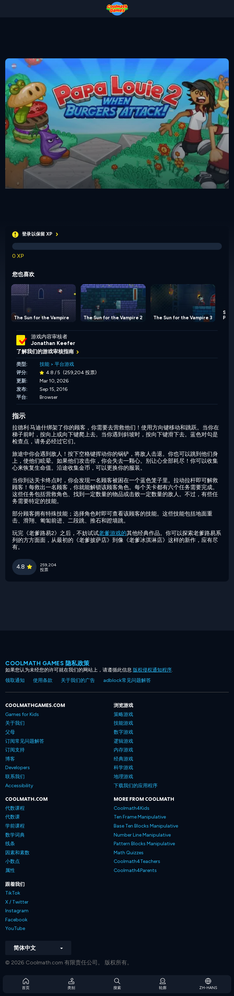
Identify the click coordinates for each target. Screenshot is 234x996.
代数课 (12, 817)
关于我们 (15, 723)
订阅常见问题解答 (24, 741)
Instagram (17, 911)
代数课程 (15, 808)
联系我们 (15, 777)
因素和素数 (17, 853)
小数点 (12, 861)
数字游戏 (123, 732)
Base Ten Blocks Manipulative (146, 826)
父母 (10, 732)
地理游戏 (123, 777)
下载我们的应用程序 (136, 786)
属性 (10, 870)
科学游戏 (123, 768)
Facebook (16, 920)
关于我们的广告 (78, 680)
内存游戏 (123, 750)
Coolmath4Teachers (137, 861)
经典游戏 (123, 759)
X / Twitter (17, 902)
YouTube (15, 928)
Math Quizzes (129, 853)
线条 (10, 844)
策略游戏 (123, 714)
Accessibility (19, 786)
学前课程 (15, 826)
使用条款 (43, 680)
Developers (17, 768)
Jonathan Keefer (53, 343)
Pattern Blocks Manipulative (144, 844)
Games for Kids (22, 714)
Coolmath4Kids (132, 808)
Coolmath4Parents (135, 870)
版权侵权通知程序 (152, 670)
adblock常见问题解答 (127, 680)
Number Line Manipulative (142, 835)
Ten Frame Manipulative (140, 817)
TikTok (12, 893)
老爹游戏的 (113, 533)
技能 (44, 364)
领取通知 (15, 680)
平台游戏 (64, 364)
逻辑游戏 (123, 741)
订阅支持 (15, 750)
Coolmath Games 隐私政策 (47, 663)
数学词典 (15, 835)
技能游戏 (123, 723)
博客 (10, 759)
